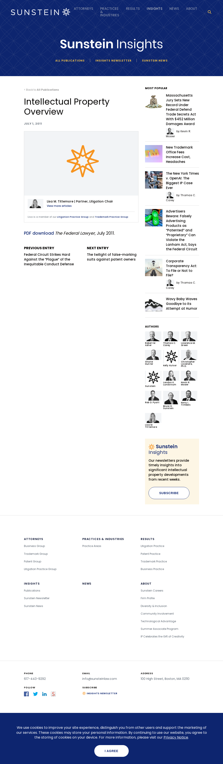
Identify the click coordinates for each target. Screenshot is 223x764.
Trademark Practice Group (111, 217)
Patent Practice (150, 554)
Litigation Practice (152, 546)
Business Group (34, 546)
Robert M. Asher (153, 338)
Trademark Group (36, 554)
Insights (154, 8)
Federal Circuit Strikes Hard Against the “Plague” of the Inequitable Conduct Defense (50, 256)
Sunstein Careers (152, 590)
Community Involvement (157, 613)
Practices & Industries (109, 11)
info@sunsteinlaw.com (99, 679)
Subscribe (169, 493)
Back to (42, 90)
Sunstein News (154, 60)
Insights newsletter (113, 60)
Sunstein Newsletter (36, 598)
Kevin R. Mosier (189, 378)
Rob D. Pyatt (153, 397)
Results (133, 8)
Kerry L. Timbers (189, 398)
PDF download (39, 233)
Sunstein (153, 379)
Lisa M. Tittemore (153, 420)
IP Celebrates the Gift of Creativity (162, 636)
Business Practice (152, 569)
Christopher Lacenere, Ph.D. (189, 358)
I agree (111, 751)
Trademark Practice (154, 561)
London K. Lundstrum (171, 378)
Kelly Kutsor (171, 358)
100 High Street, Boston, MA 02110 (165, 679)
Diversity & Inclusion (154, 606)
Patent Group (32, 561)
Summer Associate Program (159, 629)
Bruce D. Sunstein (171, 400)
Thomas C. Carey (171, 338)
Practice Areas (91, 546)
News (174, 8)
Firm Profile (148, 598)
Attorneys (83, 8)
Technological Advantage (158, 621)
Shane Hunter (153, 357)
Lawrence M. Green (189, 338)
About (191, 8)
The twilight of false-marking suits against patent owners (113, 254)
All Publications (70, 60)
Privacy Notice (176, 737)
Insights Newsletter (102, 693)
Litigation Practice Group (73, 217)
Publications (32, 590)
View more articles (59, 206)
